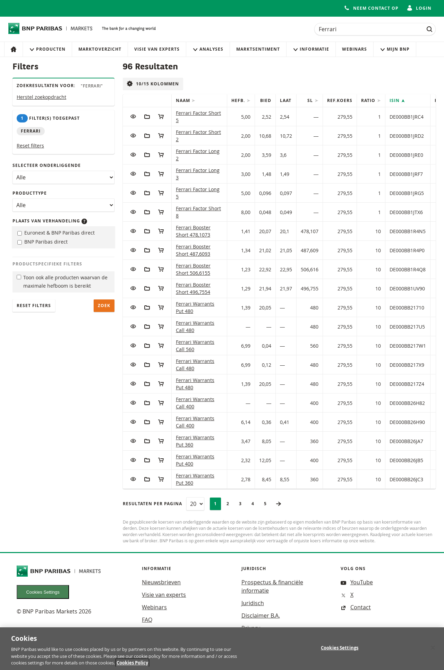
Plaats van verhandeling (49, 221)
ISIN (395, 100)
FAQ (147, 620)
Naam (183, 100)
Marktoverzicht (99, 49)
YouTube (357, 582)
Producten (47, 49)
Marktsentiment (258, 49)
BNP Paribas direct (42, 241)
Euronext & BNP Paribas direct (56, 232)
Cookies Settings (43, 592)
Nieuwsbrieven (161, 582)
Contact (356, 607)
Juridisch (252, 603)
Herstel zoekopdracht (41, 97)
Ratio (369, 100)
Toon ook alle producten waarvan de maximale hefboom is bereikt (62, 281)
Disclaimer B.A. (260, 615)
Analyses (208, 49)
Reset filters (30, 145)
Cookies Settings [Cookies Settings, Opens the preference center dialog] (339, 652)
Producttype (29, 193)
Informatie (311, 49)
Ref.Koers (339, 100)
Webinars (354, 49)
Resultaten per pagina (152, 504)
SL (310, 100)
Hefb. (238, 100)
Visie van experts (157, 49)
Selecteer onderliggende (46, 165)
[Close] (433, 651)
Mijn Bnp (395, 49)
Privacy (250, 628)
